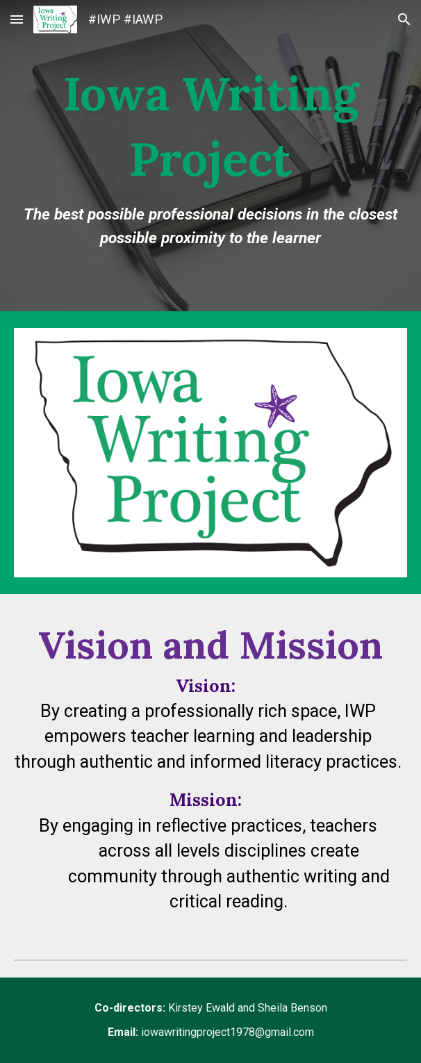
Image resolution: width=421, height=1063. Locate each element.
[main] (210, 156)
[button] (16, 19)
